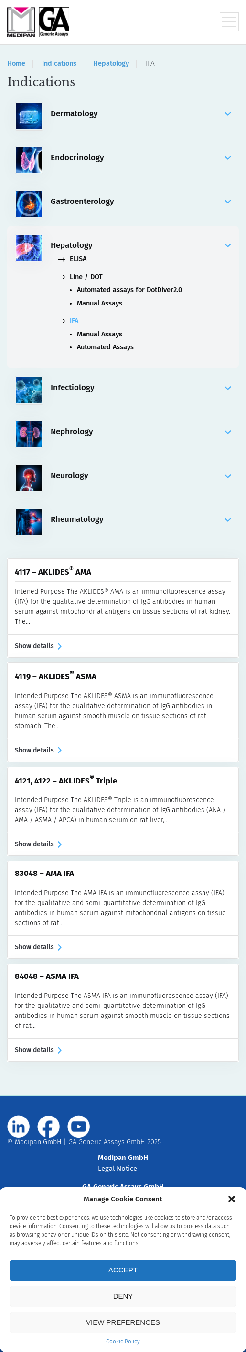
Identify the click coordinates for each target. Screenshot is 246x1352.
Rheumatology (141, 519)
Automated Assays (105, 347)
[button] (231, 1199)
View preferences (123, 1322)
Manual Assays (99, 303)
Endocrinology (141, 158)
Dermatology (141, 114)
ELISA (72, 259)
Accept (123, 1270)
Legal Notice (117, 1168)
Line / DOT (80, 277)
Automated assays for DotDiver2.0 (129, 290)
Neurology (141, 475)
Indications (59, 64)
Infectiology (141, 388)
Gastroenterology (141, 201)
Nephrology (141, 432)
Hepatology (111, 64)
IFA (68, 321)
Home (16, 64)
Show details (38, 646)
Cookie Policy (123, 1341)
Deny (123, 1296)
